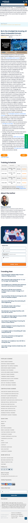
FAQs (2, 440)
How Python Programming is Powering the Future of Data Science (13, 321)
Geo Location (4, 449)
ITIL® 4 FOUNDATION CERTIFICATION (9, 393)
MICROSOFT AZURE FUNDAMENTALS (9, 395)
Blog (5, 23)
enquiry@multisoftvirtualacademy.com (9, 476)
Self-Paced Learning (6, 428)
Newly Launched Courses (7, 430)
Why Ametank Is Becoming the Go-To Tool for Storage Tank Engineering (13, 280)
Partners (3, 464)
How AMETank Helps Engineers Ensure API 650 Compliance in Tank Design (13, 316)
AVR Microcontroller (7, 123)
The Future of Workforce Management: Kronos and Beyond (12, 336)
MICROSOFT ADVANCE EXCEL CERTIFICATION (11, 400)
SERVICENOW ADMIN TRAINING (8, 368)
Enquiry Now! (23, 188)
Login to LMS (4, 442)
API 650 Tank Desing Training (8, 385)
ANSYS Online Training (7, 361)
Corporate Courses (6, 434)
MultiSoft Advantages (7, 458)
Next (23, 155)
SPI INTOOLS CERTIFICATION (7, 404)
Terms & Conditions (16, 512)
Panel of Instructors (6, 462)
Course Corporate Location (8, 436)
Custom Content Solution (8, 432)
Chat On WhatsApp (26, 141)
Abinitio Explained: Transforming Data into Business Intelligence (13, 326)
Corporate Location (6, 438)
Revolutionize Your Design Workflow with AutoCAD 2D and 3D (12, 311)
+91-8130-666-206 (5, 474)
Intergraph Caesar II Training (9, 415)
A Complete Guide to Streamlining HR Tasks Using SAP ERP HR (13, 331)
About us (3, 421)
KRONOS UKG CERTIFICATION (8, 408)
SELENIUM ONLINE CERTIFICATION (9, 406)
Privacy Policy (14, 516)
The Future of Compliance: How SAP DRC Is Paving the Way (13, 341)
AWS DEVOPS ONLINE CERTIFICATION (9, 391)
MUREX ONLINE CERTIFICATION (8, 410)
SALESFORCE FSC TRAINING (7, 380)
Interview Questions (6, 447)
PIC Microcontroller (19, 148)
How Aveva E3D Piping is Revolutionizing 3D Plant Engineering (13, 301)
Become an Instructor (7, 460)
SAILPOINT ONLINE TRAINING (7, 374)
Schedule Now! (20, 187)
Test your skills (5, 157)
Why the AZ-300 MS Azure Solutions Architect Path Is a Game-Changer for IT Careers (12, 291)
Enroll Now (24, 169)
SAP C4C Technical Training (8, 382)
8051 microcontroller (19, 137)
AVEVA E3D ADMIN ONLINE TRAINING (9, 372)
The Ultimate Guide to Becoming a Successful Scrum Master (10, 306)
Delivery (3, 425)
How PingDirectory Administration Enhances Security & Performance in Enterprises (13, 285)
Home (2, 23)
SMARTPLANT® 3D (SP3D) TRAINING (9, 366)
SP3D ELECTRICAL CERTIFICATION (9, 402)
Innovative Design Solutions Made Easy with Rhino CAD (13, 346)
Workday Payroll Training (8, 412)
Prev (4, 155)
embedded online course (12, 58)
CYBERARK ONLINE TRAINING (7, 376)
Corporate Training (6, 451)
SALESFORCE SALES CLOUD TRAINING (9, 378)
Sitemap (21, 516)
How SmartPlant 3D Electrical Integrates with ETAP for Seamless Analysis (13, 296)
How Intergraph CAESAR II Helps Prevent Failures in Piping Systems (12, 275)
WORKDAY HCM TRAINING (7, 370)
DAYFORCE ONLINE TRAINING (8, 363)
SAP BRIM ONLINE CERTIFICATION (9, 398)
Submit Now (14, 264)
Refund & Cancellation (16, 514)
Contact (3, 445)
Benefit (3, 423)
